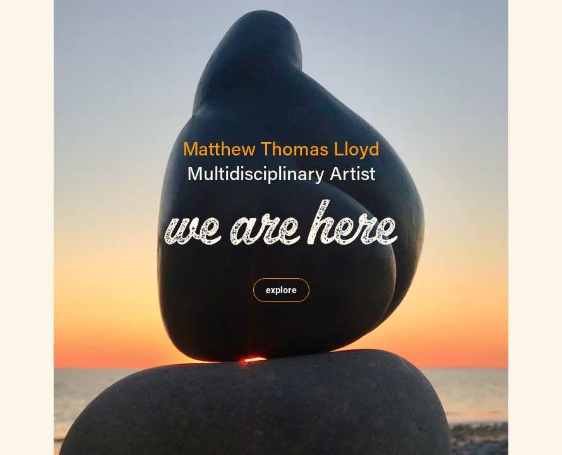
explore (281, 290)
